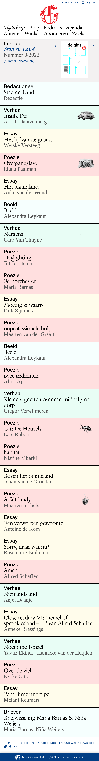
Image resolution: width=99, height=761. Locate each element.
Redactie (10, 743)
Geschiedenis (27, 743)
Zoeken (80, 33)
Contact (70, 743)
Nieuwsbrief (86, 743)
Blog (34, 27)
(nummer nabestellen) (19, 61)
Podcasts (52, 27)
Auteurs (12, 33)
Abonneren (56, 33)
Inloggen (88, 2)
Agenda (74, 27)
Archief (43, 743)
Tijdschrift (14, 27)
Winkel (32, 33)
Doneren (56, 743)
